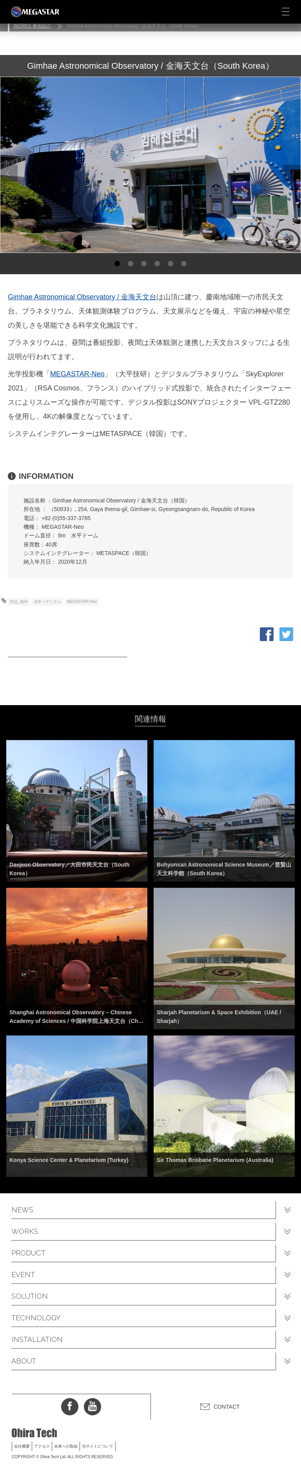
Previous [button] (7, 173)
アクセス (42, 1446)
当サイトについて (97, 1446)
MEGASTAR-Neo (77, 374)
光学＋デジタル (47, 601)
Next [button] (291, 173)
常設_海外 (19, 601)
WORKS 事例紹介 (32, 26)
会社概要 (22, 1446)
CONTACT (227, 1407)
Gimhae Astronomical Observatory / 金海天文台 (82, 297)
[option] (150, 165)
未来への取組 (66, 1446)
